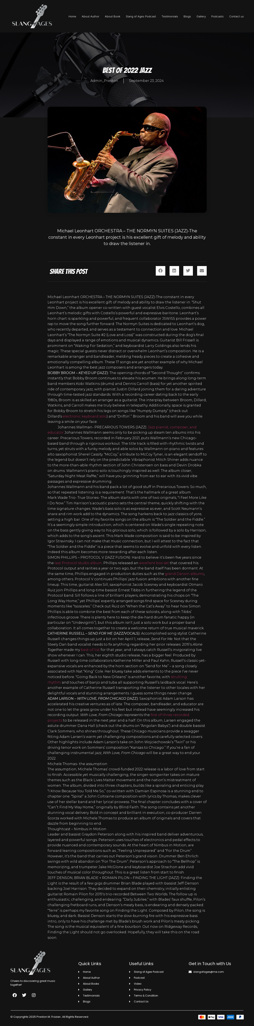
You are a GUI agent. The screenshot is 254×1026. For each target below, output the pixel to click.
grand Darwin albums (184, 574)
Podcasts (217, 16)
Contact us (236, 16)
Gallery (201, 16)
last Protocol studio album (78, 563)
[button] (160, 271)
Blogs (187, 16)
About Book (112, 16)
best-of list (90, 650)
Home (72, 16)
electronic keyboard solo (85, 416)
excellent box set (154, 563)
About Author (90, 16)
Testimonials (169, 16)
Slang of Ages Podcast (141, 16)
